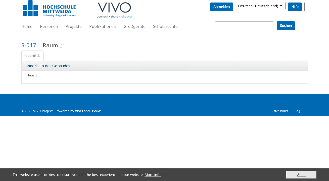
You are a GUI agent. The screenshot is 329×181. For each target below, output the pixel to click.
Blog (297, 111)
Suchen (286, 25)
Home (26, 26)
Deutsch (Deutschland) (258, 5)
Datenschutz (279, 111)
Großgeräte (135, 26)
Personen (49, 26)
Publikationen (102, 26)
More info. (153, 174)
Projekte (74, 26)
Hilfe (295, 6)
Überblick (32, 55)
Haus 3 (32, 75)
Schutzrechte (165, 26)
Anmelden (221, 6)
